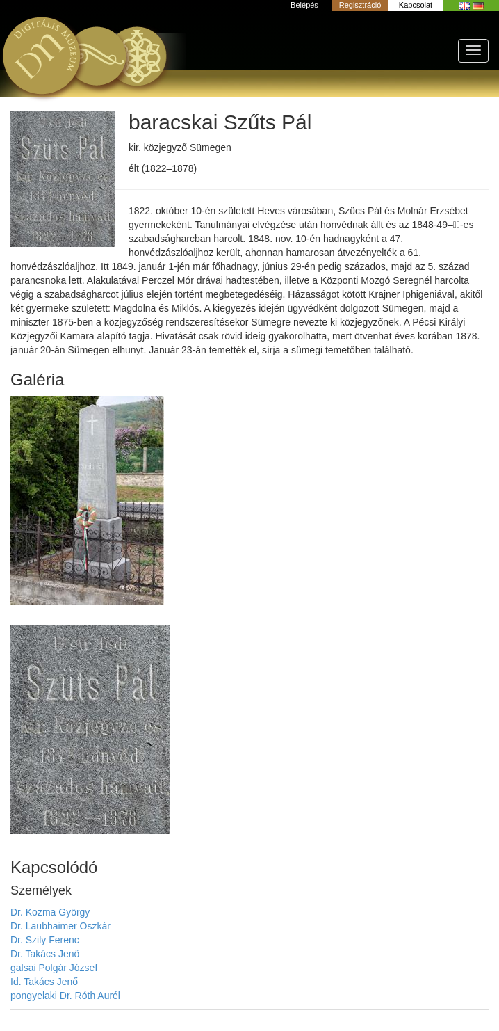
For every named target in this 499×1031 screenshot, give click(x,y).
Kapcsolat (415, 5)
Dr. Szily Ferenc (44, 939)
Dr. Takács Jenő (44, 953)
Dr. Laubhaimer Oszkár (60, 926)
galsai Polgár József (53, 967)
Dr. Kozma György (50, 912)
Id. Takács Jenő (44, 981)
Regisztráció (360, 5)
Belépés (304, 5)
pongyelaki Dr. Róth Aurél (65, 995)
